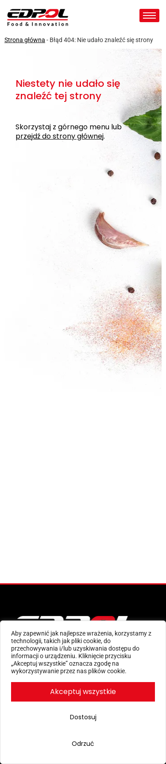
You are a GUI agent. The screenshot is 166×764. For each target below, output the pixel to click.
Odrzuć (83, 743)
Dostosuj (83, 717)
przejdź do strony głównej (59, 136)
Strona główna (24, 39)
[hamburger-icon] (149, 15)
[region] (83, 692)
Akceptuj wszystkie (83, 691)
